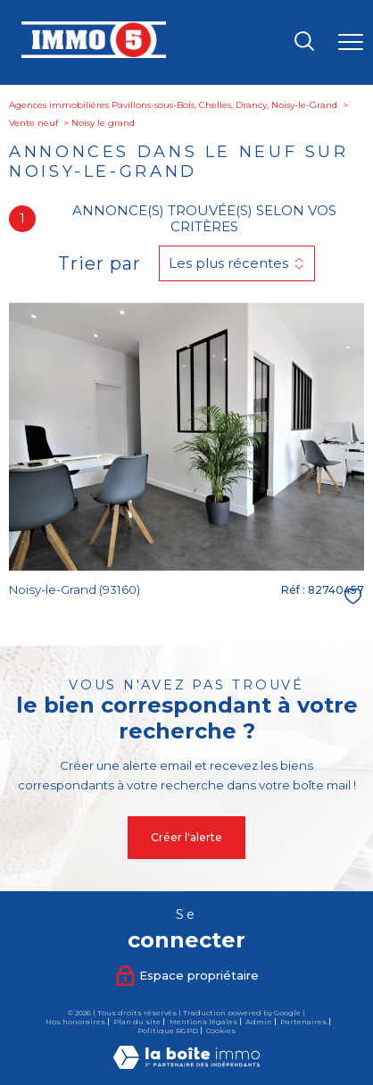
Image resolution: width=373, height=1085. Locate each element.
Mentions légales (203, 1021)
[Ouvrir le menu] (350, 43)
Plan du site (137, 1021)
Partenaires (303, 1021)
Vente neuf (33, 123)
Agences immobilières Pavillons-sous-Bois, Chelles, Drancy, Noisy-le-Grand (173, 105)
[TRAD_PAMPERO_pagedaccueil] (93, 55)
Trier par (99, 263)
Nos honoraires (75, 1021)
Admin (258, 1021)
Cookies (221, 1031)
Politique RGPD (167, 1030)
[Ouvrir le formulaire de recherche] (304, 42)
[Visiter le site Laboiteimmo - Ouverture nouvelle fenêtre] (186, 1065)
